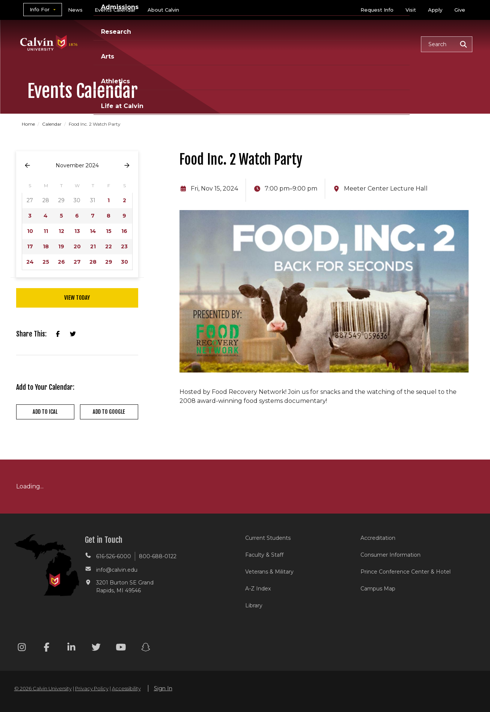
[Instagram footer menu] (21, 648)
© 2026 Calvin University (43, 688)
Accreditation (377, 538)
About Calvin (163, 10)
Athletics (337, 43)
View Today (77, 297)
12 (61, 231)
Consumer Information (390, 554)
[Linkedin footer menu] (71, 648)
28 (92, 261)
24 (30, 261)
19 (61, 246)
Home (29, 124)
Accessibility (126, 688)
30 (124, 261)
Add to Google (109, 412)
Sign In (163, 688)
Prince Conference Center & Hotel (405, 571)
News (75, 10)
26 (61, 261)
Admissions (216, 43)
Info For (40, 9)
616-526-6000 (113, 556)
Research (265, 43)
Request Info (377, 10)
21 (93, 246)
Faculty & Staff (264, 554)
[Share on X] (73, 334)
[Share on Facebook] (58, 334)
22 (108, 246)
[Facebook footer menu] (46, 648)
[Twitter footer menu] (96, 648)
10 (30, 231)
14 (93, 231)
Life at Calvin (388, 43)
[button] (446, 44)
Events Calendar (115, 10)
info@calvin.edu (116, 569)
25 (45, 261)
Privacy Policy (92, 688)
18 (46, 246)
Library (253, 605)
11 (46, 231)
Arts (301, 43)
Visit (411, 10)
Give (459, 10)
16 (124, 231)
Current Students (268, 538)
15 (109, 231)
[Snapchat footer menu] (145, 648)
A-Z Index (258, 588)
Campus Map (377, 588)
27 (77, 261)
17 (30, 246)
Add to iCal (45, 412)
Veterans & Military (269, 571)
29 (108, 261)
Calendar (52, 124)
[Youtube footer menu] (121, 648)
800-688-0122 (157, 556)
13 (77, 231)
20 (77, 246)
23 (124, 246)
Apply (435, 10)
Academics (164, 43)
